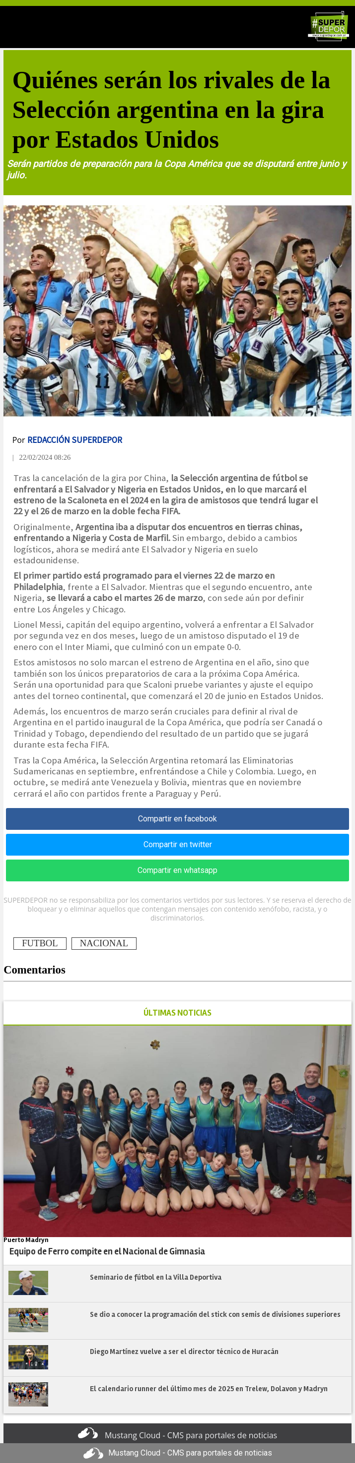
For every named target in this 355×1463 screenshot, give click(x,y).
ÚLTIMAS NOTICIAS (177, 1013)
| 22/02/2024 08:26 (41, 457)
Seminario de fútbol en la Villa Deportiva (155, 1277)
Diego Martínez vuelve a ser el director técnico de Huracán (184, 1351)
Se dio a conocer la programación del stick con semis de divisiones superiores (215, 1314)
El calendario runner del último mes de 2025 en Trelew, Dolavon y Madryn (209, 1388)
